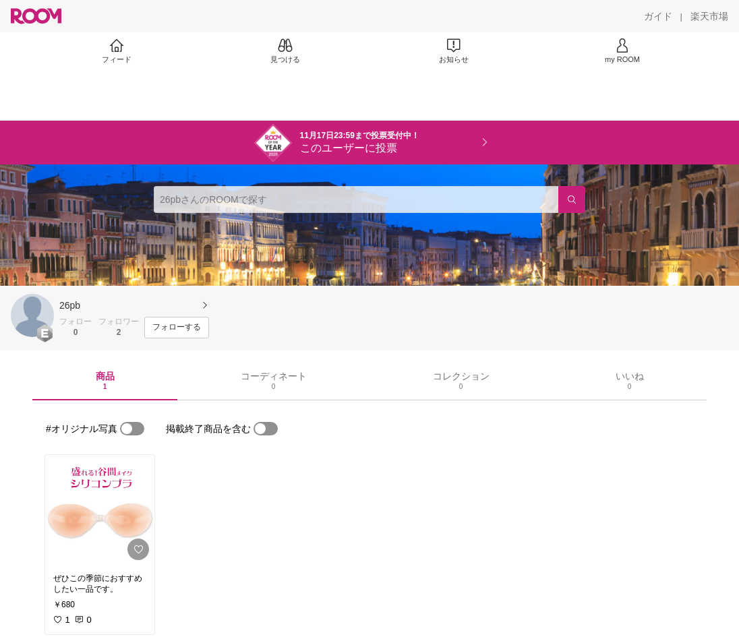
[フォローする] (176, 327)
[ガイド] (658, 16)
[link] (99, 510)
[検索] (571, 199)
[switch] (132, 428)
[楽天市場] (709, 16)
